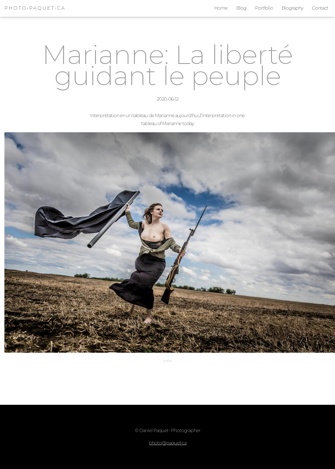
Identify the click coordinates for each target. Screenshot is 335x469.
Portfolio (264, 8)
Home (220, 8)
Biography (292, 8)
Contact (320, 8)
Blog (241, 8)
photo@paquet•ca (167, 443)
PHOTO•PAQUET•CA (35, 8)
